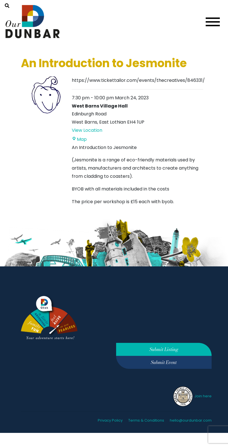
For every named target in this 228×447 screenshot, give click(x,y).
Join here (192, 396)
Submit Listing (163, 349)
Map (79, 139)
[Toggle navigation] (212, 21)
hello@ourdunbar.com (191, 420)
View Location (87, 130)
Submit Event (164, 362)
